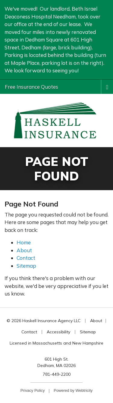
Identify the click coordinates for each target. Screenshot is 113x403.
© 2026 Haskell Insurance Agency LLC (43, 320)
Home (24, 242)
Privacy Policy (32, 390)
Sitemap (26, 266)
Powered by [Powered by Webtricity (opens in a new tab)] (73, 390)
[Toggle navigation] (107, 87)
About (24, 250)
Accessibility (58, 332)
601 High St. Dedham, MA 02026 (56, 362)
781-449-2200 (57, 374)
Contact (26, 258)
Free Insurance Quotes (31, 87)
